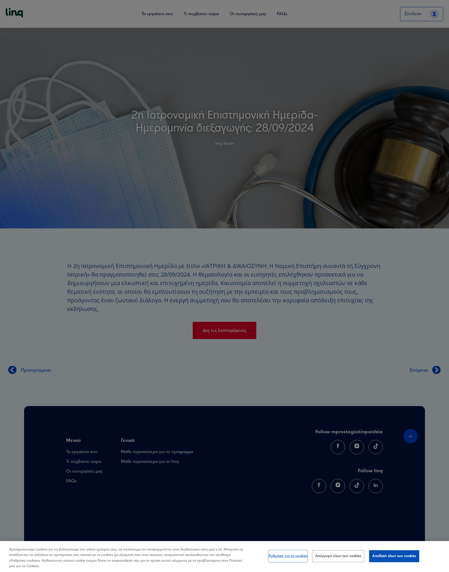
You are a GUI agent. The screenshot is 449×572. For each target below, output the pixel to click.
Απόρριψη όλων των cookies (338, 557)
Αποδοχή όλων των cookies (394, 557)
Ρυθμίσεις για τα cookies (288, 557)
